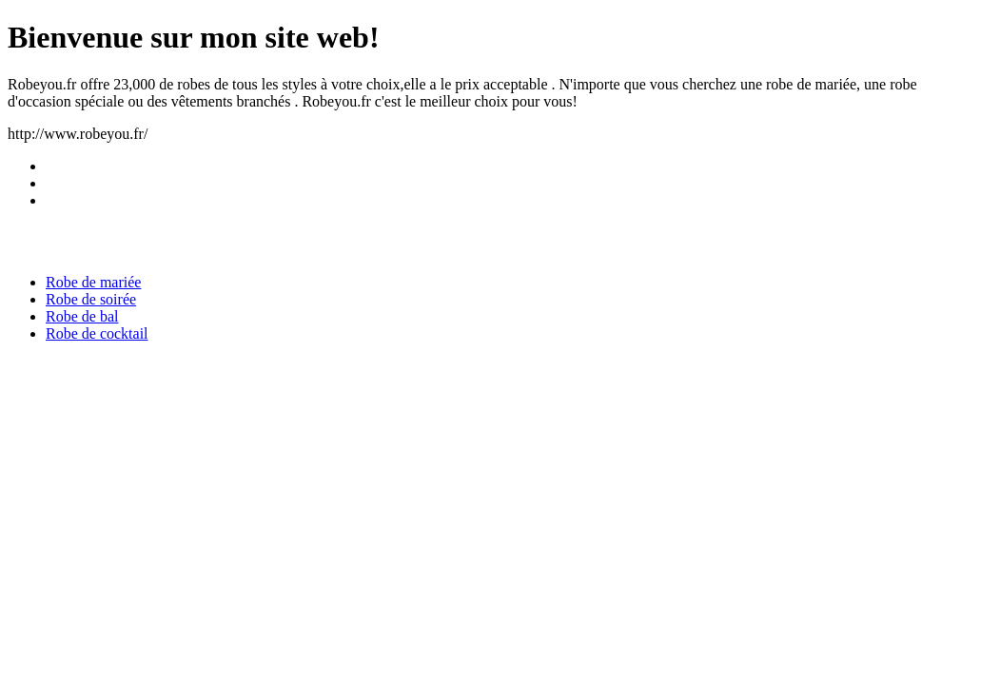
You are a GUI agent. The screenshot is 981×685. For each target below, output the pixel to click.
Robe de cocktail (97, 333)
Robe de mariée (93, 282)
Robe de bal (82, 316)
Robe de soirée (91, 299)
